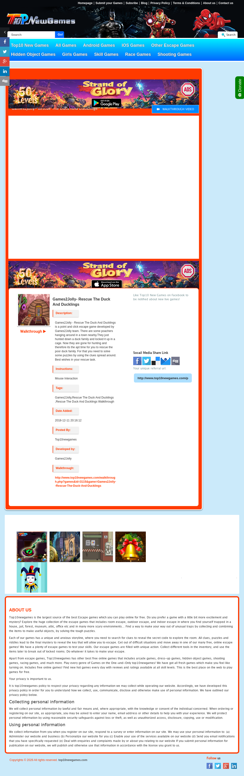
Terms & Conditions (186, 3)
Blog (144, 3)
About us (209, 3)
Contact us (226, 3)
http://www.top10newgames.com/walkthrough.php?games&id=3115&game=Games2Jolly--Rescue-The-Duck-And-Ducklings (85, 481)
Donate (240, 88)
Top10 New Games (30, 45)
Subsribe (132, 3)
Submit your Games (109, 3)
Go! (60, 34)
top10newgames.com (72, 760)
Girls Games (74, 54)
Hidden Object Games (33, 54)
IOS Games (133, 45)
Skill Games (106, 54)
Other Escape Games (172, 45)
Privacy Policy (160, 3)
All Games (66, 45)
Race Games (138, 54)
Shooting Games (175, 54)
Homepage (85, 3)
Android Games (99, 45)
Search (230, 34)
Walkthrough (33, 331)
